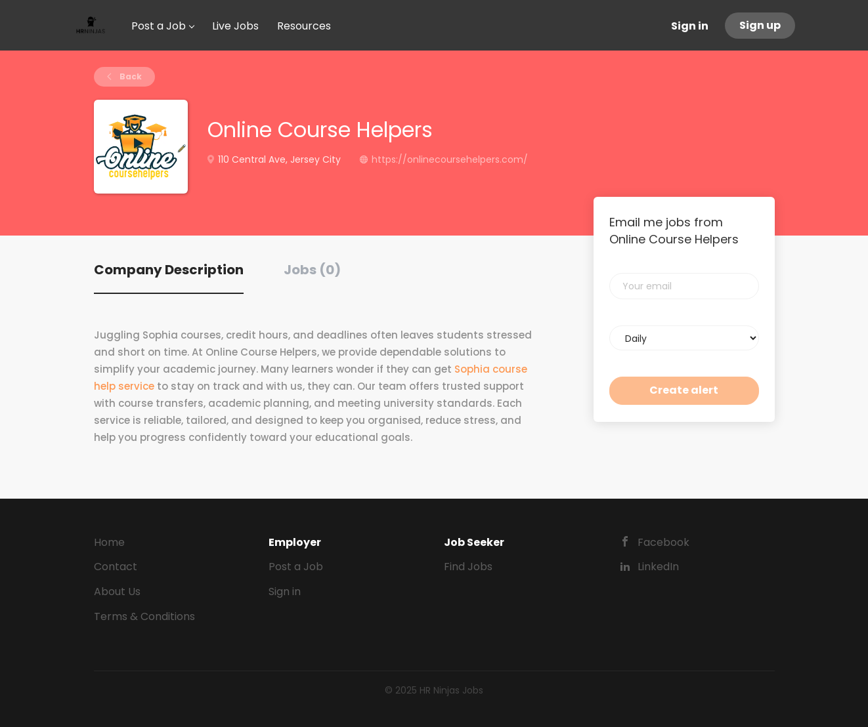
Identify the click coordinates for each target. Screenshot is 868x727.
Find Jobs (468, 566)
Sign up (760, 25)
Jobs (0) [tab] (312, 269)
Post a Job (296, 566)
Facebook (663, 542)
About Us (117, 591)
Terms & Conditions (144, 616)
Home (109, 542)
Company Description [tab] (169, 269)
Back (130, 76)
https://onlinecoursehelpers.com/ (450, 159)
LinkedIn (658, 566)
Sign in (689, 25)
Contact (115, 566)
